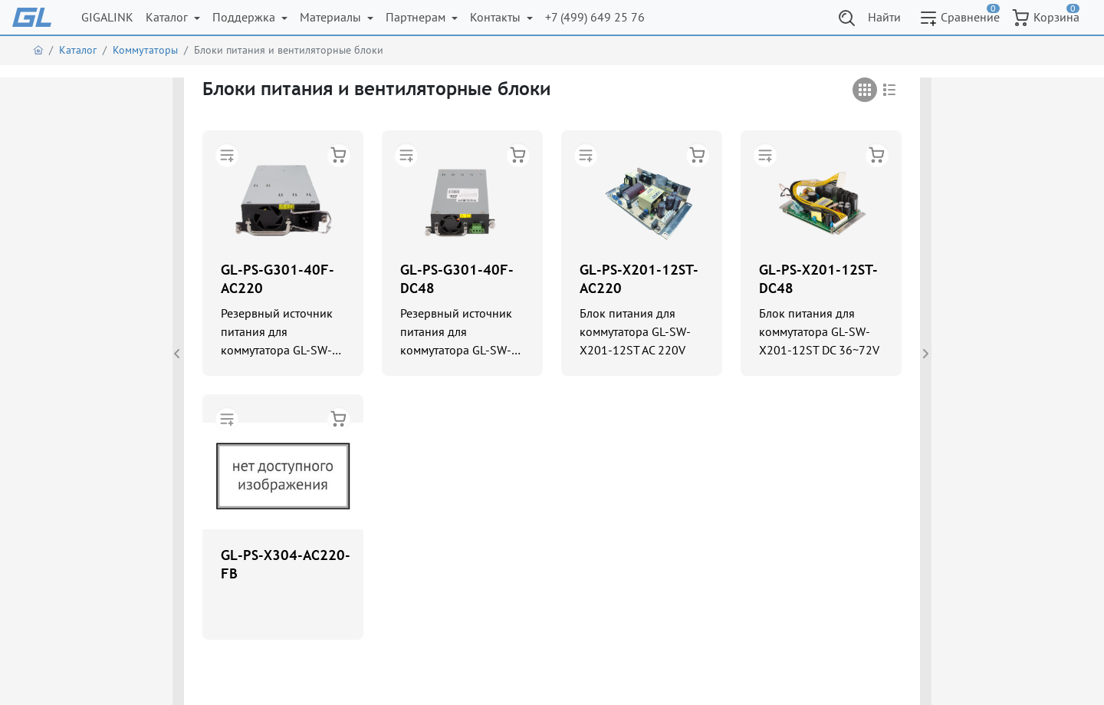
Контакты (497, 17)
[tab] (865, 89)
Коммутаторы (145, 50)
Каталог (168, 17)
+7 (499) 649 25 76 (595, 17)
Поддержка (245, 17)
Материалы (332, 17)
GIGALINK (107, 17)
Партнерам (417, 17)
